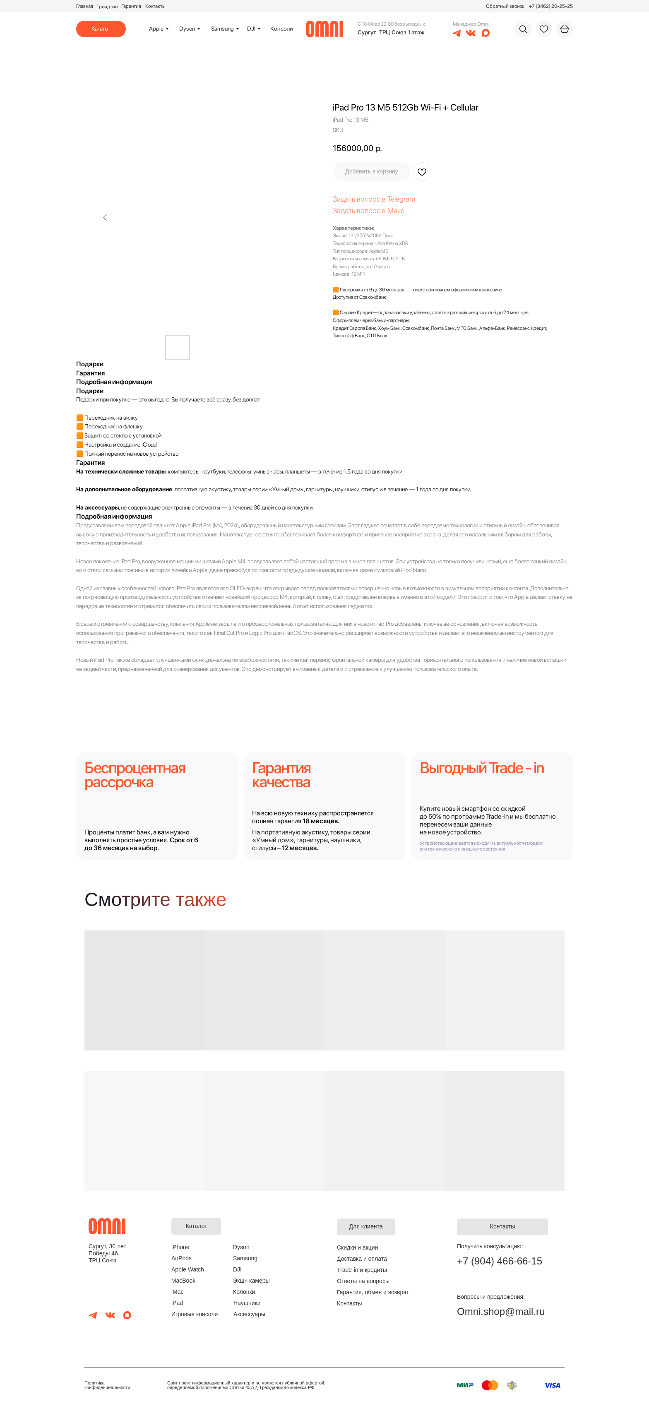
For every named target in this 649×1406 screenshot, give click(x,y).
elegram (403, 199)
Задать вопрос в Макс (368, 210)
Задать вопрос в (360, 199)
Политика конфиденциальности (107, 1385)
